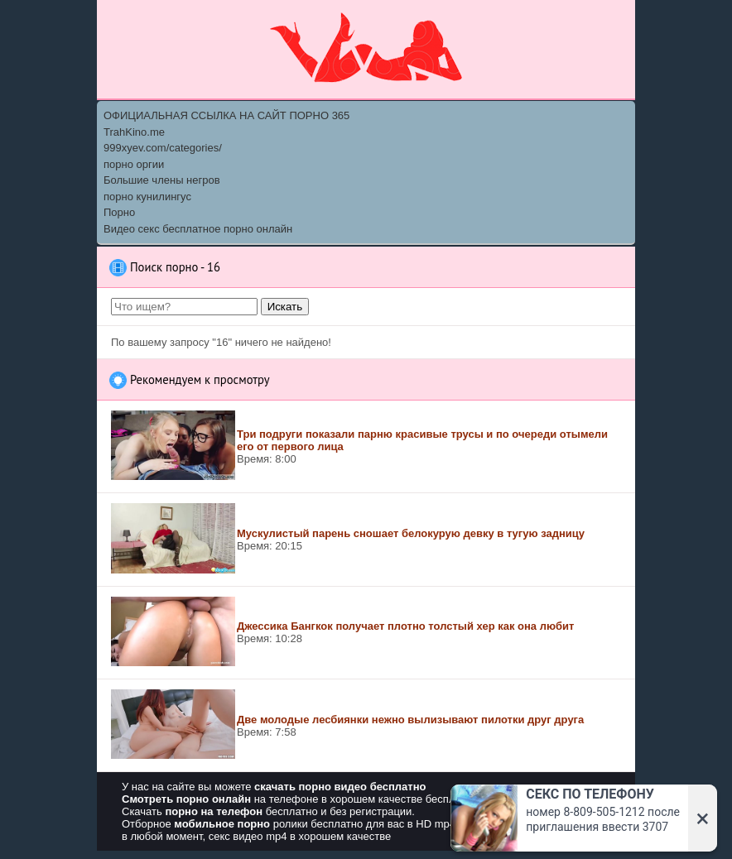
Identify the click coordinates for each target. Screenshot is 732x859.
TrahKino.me (134, 132)
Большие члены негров (162, 180)
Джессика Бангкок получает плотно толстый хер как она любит (405, 626)
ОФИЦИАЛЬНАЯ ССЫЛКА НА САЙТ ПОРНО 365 (226, 115)
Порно (119, 212)
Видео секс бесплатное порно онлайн (198, 229)
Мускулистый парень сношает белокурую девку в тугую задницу (411, 533)
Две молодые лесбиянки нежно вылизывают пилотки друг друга (410, 719)
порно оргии (134, 164)
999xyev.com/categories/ (163, 148)
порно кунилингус (147, 196)
